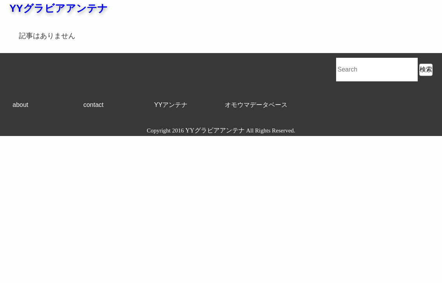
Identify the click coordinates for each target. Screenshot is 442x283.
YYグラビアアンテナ (58, 8)
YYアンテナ (170, 104)
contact (93, 104)
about (20, 104)
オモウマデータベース (256, 104)
